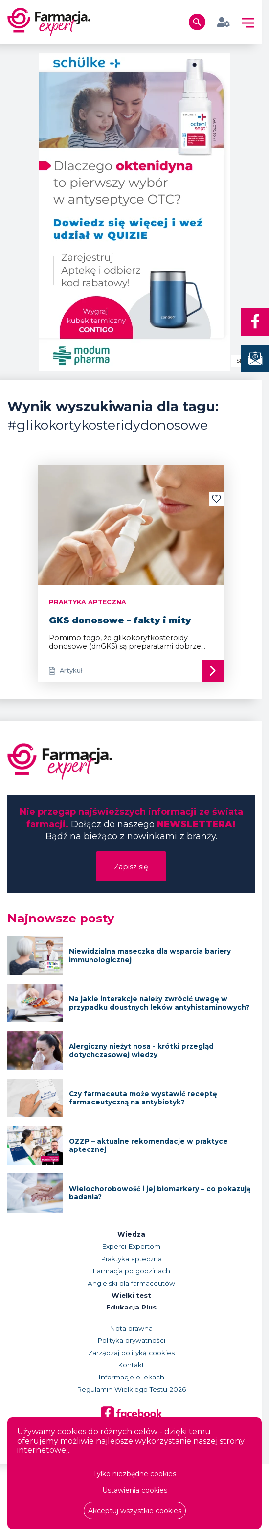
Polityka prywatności (131, 1341)
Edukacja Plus (131, 1308)
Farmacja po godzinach (131, 1271)
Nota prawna (131, 1329)
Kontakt (131, 1366)
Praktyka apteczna (131, 1259)
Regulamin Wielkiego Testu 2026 (131, 1390)
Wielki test (131, 1296)
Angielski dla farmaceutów (131, 1283)
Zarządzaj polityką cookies (131, 1353)
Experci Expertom (131, 1247)
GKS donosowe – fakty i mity (120, 620)
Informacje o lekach (131, 1378)
